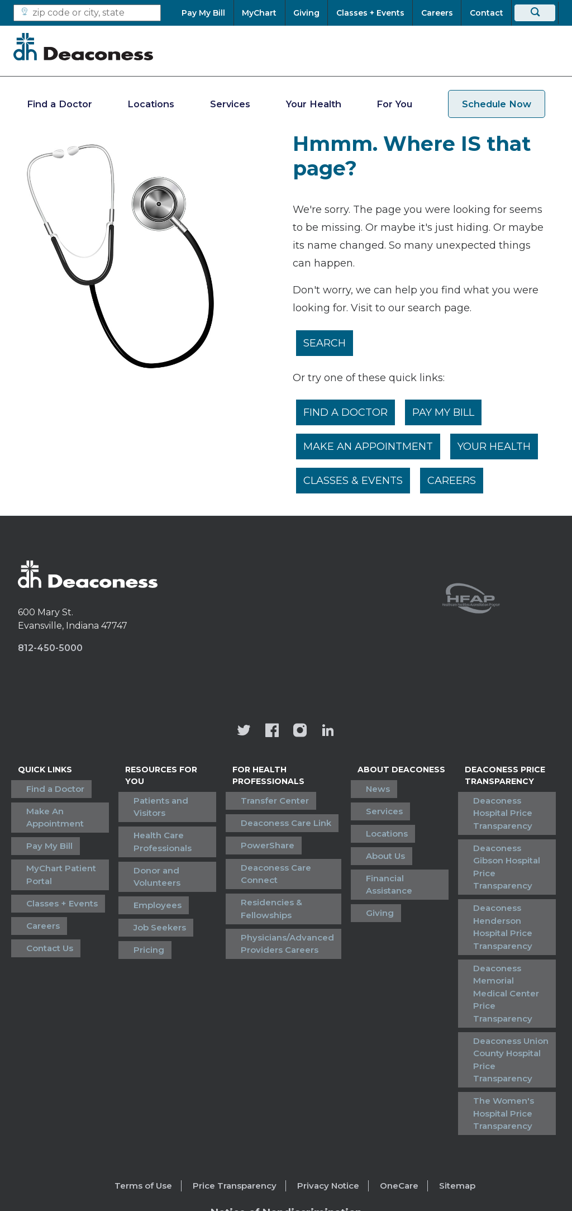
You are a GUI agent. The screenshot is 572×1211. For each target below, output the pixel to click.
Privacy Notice (328, 1081)
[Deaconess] (83, 46)
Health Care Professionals (157, 824)
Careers (454, 483)
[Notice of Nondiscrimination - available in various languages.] (286, 1110)
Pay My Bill (446, 413)
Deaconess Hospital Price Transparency (503, 807)
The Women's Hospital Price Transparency (491, 1011)
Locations (150, 104)
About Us (370, 840)
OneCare (399, 1081)
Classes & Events (354, 483)
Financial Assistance (394, 857)
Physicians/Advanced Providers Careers (286, 917)
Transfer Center (274, 800)
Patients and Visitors (172, 800)
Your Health (313, 104)
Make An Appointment (369, 448)
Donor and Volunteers (151, 854)
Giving (365, 874)
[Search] (535, 13)
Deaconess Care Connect (275, 858)
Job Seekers (154, 894)
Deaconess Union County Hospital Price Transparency (507, 969)
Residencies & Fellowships (270, 888)
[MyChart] (259, 13)
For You (394, 104)
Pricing (143, 911)
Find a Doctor (59, 104)
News (363, 788)
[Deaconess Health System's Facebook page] (272, 734)
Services (230, 104)
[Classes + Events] (370, 13)
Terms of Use (143, 1081)
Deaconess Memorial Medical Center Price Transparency (506, 927)
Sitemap (457, 1081)
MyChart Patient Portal (53, 859)
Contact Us (41, 916)
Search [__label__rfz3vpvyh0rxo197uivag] (325, 343)
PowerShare (266, 834)
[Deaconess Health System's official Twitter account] (244, 734)
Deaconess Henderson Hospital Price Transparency (503, 885)
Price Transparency (235, 1081)
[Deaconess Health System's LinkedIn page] (327, 734)
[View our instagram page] (299, 734)
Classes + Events (53, 882)
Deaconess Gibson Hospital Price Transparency (501, 843)
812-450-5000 (50, 651)
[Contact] (486, 13)
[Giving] (306, 13)
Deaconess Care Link (285, 818)
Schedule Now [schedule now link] (496, 104)
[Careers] (437, 13)
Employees (152, 877)
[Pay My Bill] (207, 13)
